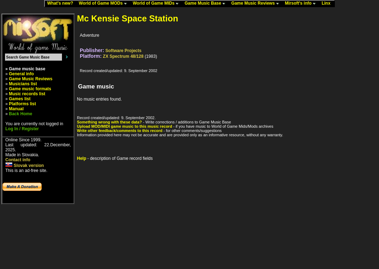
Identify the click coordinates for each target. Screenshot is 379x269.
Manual (16, 108)
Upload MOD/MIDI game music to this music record (124, 126)
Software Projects (123, 50)
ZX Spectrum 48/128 (123, 56)
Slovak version (24, 165)
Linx (327, 3)
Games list (20, 98)
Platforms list (22, 103)
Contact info (17, 159)
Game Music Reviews (256, 3)
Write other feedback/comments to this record (119, 130)
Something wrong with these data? (109, 122)
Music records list (27, 93)
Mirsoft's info (302, 3)
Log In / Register (22, 128)
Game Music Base (206, 3)
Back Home (20, 113)
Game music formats (30, 88)
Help (81, 158)
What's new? (62, 3)
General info (21, 73)
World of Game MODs (104, 3)
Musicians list (23, 83)
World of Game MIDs (157, 3)
